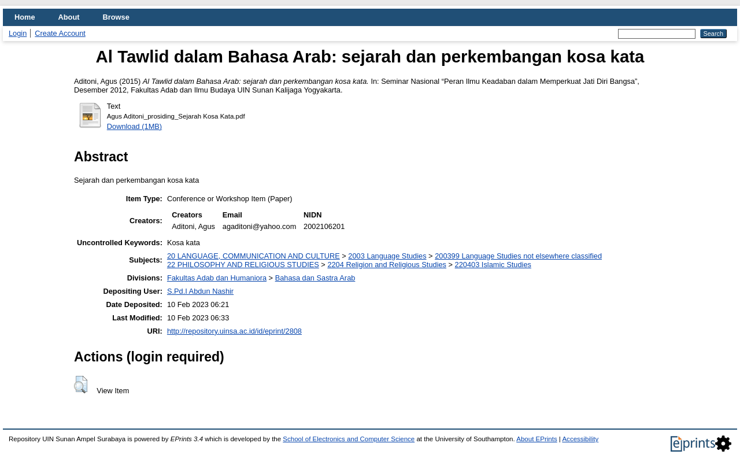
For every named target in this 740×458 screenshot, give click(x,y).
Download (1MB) (134, 126)
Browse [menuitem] (116, 17)
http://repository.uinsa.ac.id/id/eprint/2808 (234, 331)
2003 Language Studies (387, 256)
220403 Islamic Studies (493, 264)
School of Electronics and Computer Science (349, 438)
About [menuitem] (69, 17)
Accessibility (580, 438)
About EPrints (536, 438)
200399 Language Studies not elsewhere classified (518, 256)
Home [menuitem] (24, 17)
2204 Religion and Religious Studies (386, 264)
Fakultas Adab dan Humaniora (217, 278)
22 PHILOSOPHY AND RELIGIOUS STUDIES (243, 264)
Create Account (60, 33)
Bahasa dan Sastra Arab (315, 278)
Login (18, 33)
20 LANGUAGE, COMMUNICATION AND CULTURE (253, 256)
